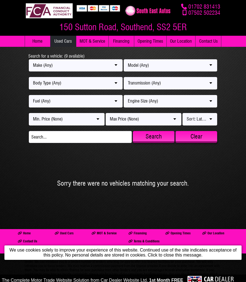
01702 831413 (204, 6)
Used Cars (63, 41)
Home (37, 41)
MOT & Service (92, 41)
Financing (121, 41)
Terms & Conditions (143, 241)
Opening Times (150, 41)
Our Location (181, 41)
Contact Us (208, 41)
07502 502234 (204, 12)
